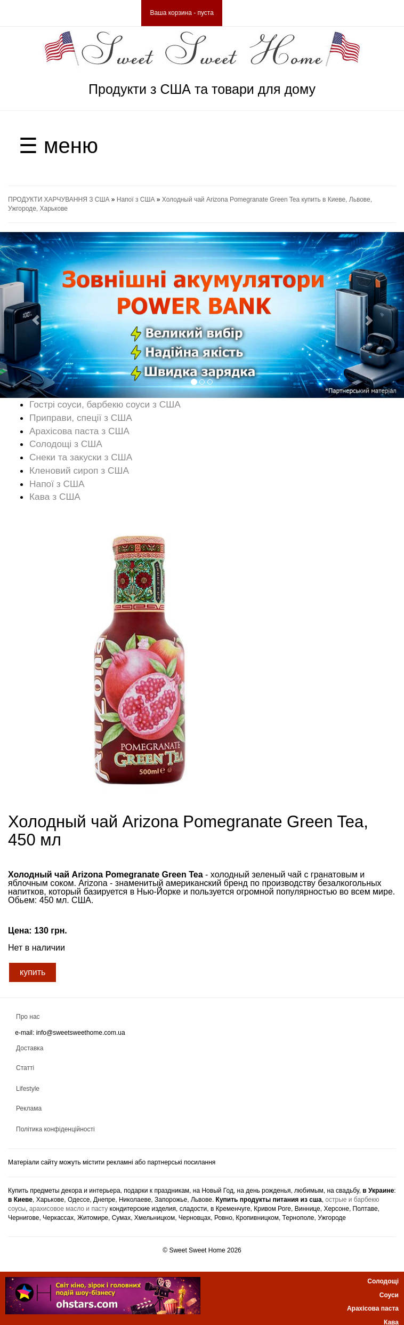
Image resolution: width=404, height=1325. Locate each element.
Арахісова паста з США (79, 431)
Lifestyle (27, 1088)
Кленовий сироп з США (79, 470)
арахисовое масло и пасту (68, 1208)
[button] (30, 315)
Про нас (28, 1016)
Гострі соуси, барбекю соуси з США (105, 404)
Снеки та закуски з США (80, 457)
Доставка (30, 1048)
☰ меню (58, 145)
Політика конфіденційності (55, 1129)
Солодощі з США (65, 443)
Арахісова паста (373, 1308)
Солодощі (383, 1281)
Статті (25, 1068)
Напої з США (136, 199)
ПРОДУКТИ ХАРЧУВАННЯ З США (58, 199)
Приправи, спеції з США (80, 417)
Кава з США (54, 496)
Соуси (389, 1295)
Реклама (29, 1108)
